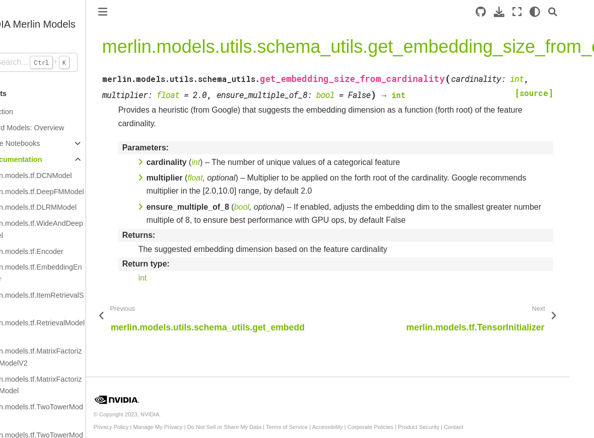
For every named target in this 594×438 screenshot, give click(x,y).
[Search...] (59, 62)
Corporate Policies (403, 427)
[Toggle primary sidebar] (135, 12)
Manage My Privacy (190, 427)
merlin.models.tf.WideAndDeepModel (66, 229)
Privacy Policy (144, 427)
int (175, 278)
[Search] (577, 12)
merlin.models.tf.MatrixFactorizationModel (65, 385)
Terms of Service (319, 427)
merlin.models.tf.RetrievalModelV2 (67, 329)
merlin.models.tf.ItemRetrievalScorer (66, 301)
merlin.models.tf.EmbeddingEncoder (65, 273)
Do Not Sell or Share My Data (257, 427)
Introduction (27, 112)
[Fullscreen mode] (541, 12)
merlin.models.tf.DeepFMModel (66, 192)
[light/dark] (559, 12)
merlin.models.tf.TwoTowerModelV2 (66, 413)
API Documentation (41, 159)
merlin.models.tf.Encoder (56, 251)
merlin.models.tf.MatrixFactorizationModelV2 (65, 357)
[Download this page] (523, 12)
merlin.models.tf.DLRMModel (63, 207)
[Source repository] (505, 12)
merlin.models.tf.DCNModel (60, 175)
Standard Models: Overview (52, 128)
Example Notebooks (40, 143)
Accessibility (360, 427)
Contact (486, 427)
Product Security (451, 427)
